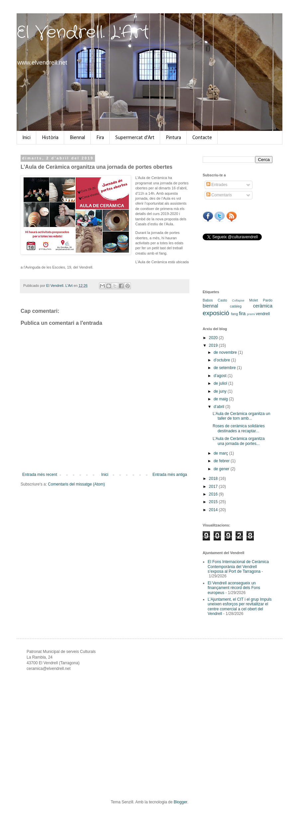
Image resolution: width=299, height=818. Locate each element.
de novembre (226, 352)
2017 (214, 486)
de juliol (221, 383)
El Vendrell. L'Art (83, 33)
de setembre (225, 367)
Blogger (180, 802)
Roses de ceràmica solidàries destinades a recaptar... (239, 428)
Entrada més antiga (169, 474)
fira (242, 313)
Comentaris (219, 195)
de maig (221, 399)
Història (50, 137)
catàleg (236, 306)
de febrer (222, 461)
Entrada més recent (39, 474)
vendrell (263, 313)
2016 (214, 494)
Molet (253, 300)
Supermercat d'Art (134, 137)
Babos (208, 300)
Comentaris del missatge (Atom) (76, 484)
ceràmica (262, 305)
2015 (214, 502)
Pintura (173, 137)
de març (221, 453)
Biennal (77, 137)
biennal (210, 305)
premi (251, 314)
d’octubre (222, 360)
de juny (221, 391)
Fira (100, 137)
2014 (214, 510)
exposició (216, 312)
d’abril (219, 406)
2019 (214, 345)
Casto (222, 300)
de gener (222, 469)
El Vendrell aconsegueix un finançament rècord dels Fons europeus (234, 588)
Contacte (202, 137)
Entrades (216, 184)
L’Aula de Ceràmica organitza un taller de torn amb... (241, 416)
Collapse (238, 300)
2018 (214, 478)
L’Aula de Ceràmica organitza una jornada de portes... (239, 441)
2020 (214, 337)
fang (234, 314)
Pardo (267, 300)
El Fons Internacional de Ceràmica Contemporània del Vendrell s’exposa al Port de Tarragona (238, 566)
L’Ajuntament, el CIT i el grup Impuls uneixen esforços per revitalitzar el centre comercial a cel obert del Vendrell (240, 606)
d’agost (221, 375)
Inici (26, 137)
